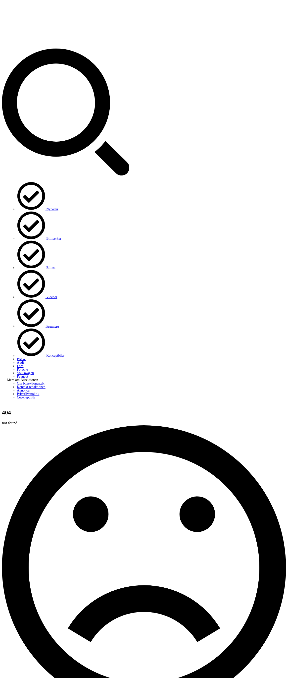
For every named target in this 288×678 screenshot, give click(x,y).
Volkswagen (25, 373)
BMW (21, 359)
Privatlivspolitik (28, 394)
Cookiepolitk (26, 397)
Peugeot (22, 376)
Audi (20, 362)
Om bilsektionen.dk (30, 383)
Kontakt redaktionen (31, 387)
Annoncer (24, 390)
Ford (20, 366)
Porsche (22, 369)
